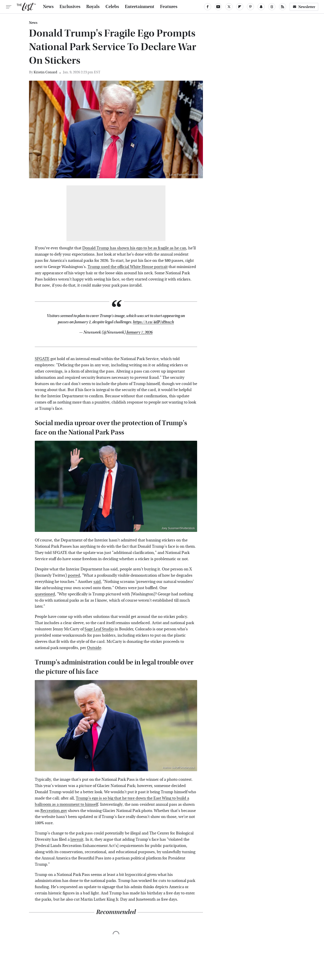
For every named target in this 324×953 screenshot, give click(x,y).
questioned (45, 594)
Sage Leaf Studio (99, 629)
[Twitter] (229, 6)
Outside (94, 648)
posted (74, 575)
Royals (93, 6)
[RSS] (282, 6)
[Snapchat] (261, 6)
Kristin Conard (45, 72)
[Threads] (271, 6)
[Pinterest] (250, 6)
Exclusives (70, 6)
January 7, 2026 (139, 332)
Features (168, 6)
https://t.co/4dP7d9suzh (153, 322)
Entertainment (139, 6)
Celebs (112, 6)
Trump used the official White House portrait (128, 266)
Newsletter (304, 7)
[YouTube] (218, 6)
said (97, 581)
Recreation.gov (53, 810)
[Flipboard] (239, 6)
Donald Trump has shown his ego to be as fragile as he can (134, 248)
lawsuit (76, 839)
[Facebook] (207, 6)
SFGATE (42, 359)
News (48, 6)
